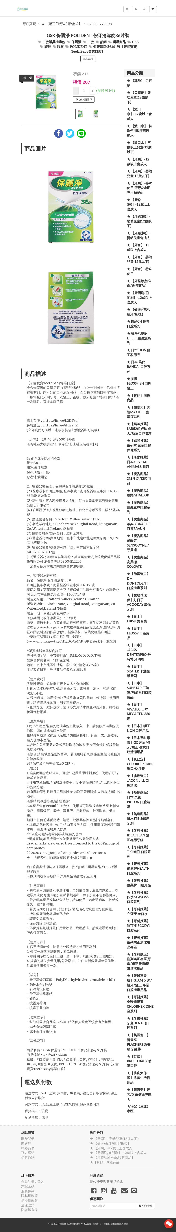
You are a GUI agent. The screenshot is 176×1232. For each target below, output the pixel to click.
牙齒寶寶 (29, 24)
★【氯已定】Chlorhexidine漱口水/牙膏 (140, 763)
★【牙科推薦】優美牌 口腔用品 (139, 882)
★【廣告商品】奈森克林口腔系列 (138, 507)
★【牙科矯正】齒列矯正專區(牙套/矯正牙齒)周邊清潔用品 (139, 961)
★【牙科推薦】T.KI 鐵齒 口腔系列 (139, 851)
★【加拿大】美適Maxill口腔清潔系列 (138, 412)
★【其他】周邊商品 (138, 397)
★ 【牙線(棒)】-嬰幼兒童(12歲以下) (139, 221)
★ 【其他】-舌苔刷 (139, 83)
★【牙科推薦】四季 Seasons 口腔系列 (138, 897)
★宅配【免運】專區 (138, 1108)
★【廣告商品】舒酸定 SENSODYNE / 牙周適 (138, 543)
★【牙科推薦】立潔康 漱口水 (138, 911)
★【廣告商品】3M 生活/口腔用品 (139, 478)
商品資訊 (88, 58)
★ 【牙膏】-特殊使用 (139, 271)
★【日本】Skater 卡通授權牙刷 (138, 671)
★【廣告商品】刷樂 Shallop (138, 493)
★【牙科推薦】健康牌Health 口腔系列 (138, 868)
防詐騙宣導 (29, 1210)
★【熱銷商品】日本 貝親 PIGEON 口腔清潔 (138, 799)
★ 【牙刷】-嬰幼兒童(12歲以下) (139, 173)
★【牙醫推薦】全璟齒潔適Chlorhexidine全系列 (140, 1004)
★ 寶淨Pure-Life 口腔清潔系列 (139, 338)
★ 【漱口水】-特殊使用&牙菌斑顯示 (139, 130)
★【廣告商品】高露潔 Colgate (138, 561)
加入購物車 (84, 99)
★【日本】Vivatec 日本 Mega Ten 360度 (138, 711)
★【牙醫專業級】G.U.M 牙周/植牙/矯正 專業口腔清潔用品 (139, 983)
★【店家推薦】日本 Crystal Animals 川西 (138, 461)
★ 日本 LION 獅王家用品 (138, 352)
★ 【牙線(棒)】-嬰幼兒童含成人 (139, 235)
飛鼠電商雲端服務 (115, 1223)
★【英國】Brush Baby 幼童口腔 (139, 1061)
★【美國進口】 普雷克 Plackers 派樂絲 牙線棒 (139, 1042)
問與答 (26, 1143)
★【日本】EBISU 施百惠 (137, 619)
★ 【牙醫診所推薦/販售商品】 (139, 283)
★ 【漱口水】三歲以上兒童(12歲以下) (139, 147)
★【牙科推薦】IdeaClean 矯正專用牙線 (138, 835)
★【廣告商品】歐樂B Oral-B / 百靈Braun (139, 523)
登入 (40, 1182)
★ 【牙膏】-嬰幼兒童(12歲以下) (139, 259)
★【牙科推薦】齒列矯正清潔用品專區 (138, 942)
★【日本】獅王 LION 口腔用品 (138, 728)
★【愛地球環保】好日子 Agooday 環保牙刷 (139, 602)
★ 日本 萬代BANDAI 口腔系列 (138, 366)
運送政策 (27, 1205)
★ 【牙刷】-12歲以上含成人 (138, 161)
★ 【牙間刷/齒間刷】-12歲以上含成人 (139, 297)
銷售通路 (27, 1157)
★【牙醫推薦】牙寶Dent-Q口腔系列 (138, 1023)
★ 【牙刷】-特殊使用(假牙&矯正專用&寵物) (139, 187)
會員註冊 (27, 1182)
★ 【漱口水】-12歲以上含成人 (139, 113)
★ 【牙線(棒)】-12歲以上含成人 (138, 204)
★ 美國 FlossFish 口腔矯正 (139, 383)
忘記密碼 (27, 1186)
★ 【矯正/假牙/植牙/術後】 (61, 24)
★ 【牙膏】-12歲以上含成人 (138, 247)
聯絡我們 (27, 1148)
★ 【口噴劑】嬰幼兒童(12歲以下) (139, 97)
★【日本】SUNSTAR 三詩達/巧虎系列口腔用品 (139, 690)
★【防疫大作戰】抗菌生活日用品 (138, 1077)
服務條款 (27, 1191)
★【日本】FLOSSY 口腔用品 (138, 633)
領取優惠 (146, 1205)
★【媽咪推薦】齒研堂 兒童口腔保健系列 (139, 445)
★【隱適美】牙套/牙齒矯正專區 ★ (139, 1094)
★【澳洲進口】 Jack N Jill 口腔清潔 (138, 780)
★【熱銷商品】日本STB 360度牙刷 (138, 818)
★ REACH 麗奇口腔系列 (138, 323)
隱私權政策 (29, 1196)
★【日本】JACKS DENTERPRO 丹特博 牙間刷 (139, 652)
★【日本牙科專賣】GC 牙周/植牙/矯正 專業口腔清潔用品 (138, 745)
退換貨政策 (29, 1200)
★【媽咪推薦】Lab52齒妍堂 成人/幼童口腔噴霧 (139, 428)
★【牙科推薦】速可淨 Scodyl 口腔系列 (138, 925)
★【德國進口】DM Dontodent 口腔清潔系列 (138, 581)
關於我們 (27, 1139)
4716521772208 (99, 24)
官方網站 (27, 1153)
